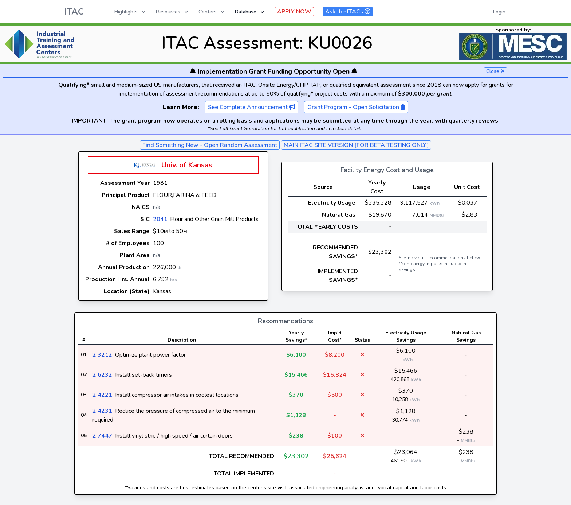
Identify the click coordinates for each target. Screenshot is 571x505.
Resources (172, 11)
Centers (211, 11)
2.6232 (102, 375)
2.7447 (102, 436)
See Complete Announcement (251, 107)
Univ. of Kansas (186, 165)
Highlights (130, 11)
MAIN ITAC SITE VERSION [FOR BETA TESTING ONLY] (356, 145)
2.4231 (102, 411)
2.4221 (102, 395)
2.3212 (102, 355)
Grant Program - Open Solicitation (356, 107)
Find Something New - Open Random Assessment (209, 145)
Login (499, 11)
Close (495, 71)
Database (250, 11)
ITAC (74, 12)
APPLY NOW (294, 12)
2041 (160, 219)
